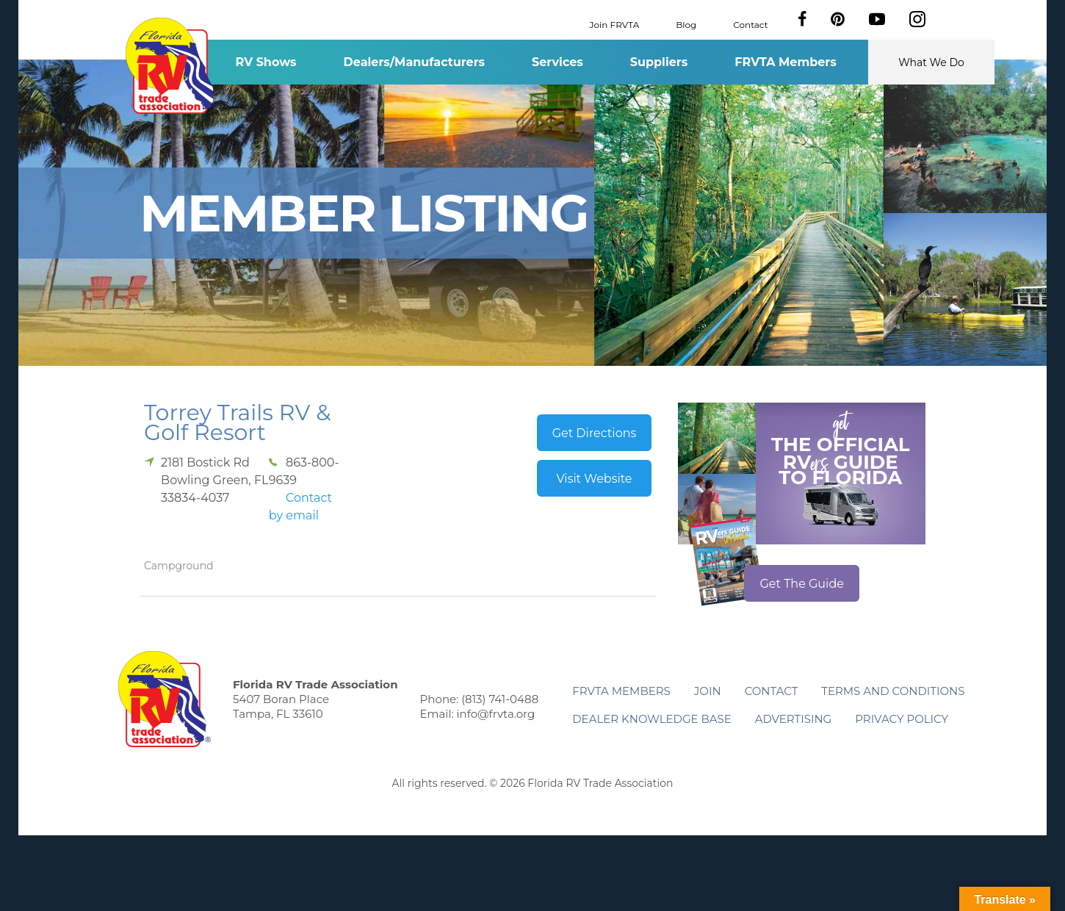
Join (707, 691)
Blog (686, 24)
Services (557, 62)
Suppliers (658, 62)
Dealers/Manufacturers (414, 62)
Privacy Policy (901, 719)
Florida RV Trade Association (171, 66)
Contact (750, 24)
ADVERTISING (793, 719)
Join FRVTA (615, 24)
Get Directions (594, 433)
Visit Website (594, 479)
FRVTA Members (785, 62)
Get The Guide (801, 584)
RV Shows (265, 62)
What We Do (931, 62)
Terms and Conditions (892, 691)
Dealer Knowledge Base (651, 719)
